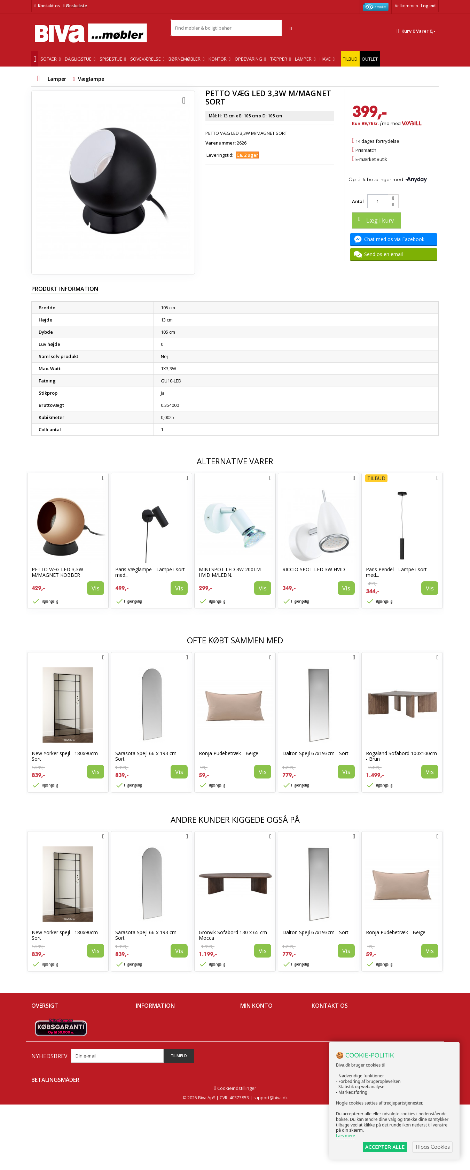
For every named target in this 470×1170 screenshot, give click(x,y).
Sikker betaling (151, 1039)
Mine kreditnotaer (259, 1030)
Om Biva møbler (152, 1030)
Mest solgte (43, 1048)
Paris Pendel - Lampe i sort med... (396, 572)
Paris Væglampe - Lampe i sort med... (150, 572)
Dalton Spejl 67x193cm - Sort (315, 753)
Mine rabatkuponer (260, 1057)
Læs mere (345, 1136)
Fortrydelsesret (152, 1066)
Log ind (428, 6)
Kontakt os (49, 6)
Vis (96, 588)
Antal (358, 201)
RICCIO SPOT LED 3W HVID (313, 569)
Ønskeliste (75, 6)
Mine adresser (255, 1039)
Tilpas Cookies (432, 1147)
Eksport (144, 1048)
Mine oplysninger (258, 1048)
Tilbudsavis (43, 1021)
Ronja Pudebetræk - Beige (228, 753)
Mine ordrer (252, 1021)
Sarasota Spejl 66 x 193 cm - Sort (147, 756)
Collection (41, 1030)
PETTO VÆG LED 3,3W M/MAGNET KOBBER (57, 572)
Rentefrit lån (149, 1057)
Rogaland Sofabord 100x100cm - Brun (401, 756)
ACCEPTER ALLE (385, 1147)
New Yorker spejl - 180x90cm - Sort (66, 756)
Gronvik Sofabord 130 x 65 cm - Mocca (234, 935)
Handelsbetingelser (157, 1021)
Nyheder (40, 1039)
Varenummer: (220, 143)
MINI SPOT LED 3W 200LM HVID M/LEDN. (230, 572)
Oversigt (40, 1066)
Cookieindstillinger (235, 1153)
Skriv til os (325, 1070)
